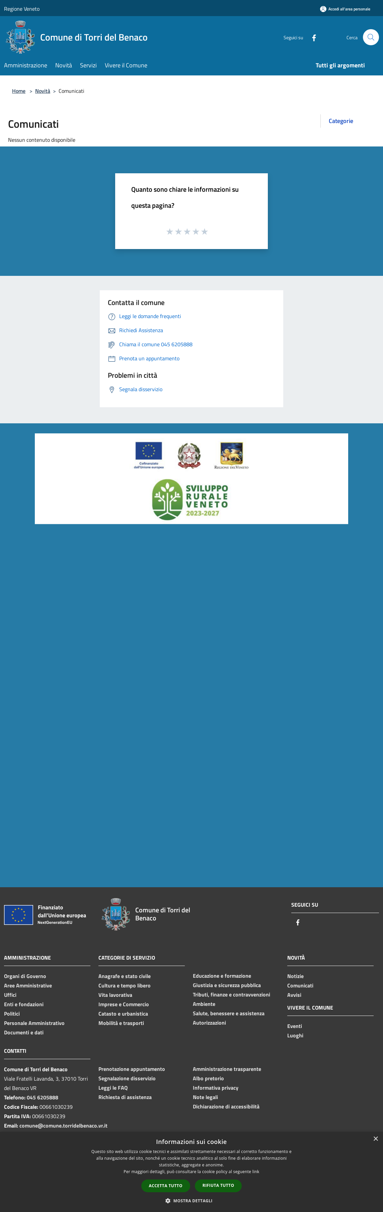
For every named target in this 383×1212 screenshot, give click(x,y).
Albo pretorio (208, 1078)
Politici (12, 1014)
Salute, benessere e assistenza (228, 1013)
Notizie (295, 976)
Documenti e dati (24, 1032)
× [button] (375, 1139)
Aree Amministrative (28, 985)
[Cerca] (371, 37)
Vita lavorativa (115, 995)
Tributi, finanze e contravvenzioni (231, 994)
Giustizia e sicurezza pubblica (227, 985)
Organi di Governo (25, 976)
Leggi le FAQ (113, 1088)
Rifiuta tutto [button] (218, 1185)
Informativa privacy (215, 1088)
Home (18, 91)
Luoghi (295, 1035)
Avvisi (294, 995)
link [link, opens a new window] (255, 1171)
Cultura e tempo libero (124, 985)
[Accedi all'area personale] (345, 9)
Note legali (205, 1097)
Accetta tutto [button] (165, 1186)
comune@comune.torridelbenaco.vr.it (63, 1126)
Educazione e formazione (222, 976)
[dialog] (191, 1172)
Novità (42, 91)
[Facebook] (311, 37)
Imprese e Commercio (123, 1004)
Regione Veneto (22, 9)
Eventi (294, 1026)
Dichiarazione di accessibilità (226, 1106)
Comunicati (300, 985)
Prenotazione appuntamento (131, 1069)
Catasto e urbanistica (123, 1014)
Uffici (10, 995)
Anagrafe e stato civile (124, 976)
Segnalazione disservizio (127, 1078)
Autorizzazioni (209, 1023)
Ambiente (204, 1004)
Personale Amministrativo (34, 1023)
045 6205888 (42, 1097)
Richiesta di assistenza (125, 1097)
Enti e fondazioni (24, 1004)
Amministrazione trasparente (227, 1069)
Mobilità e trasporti (121, 1023)
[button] (191, 1200)
